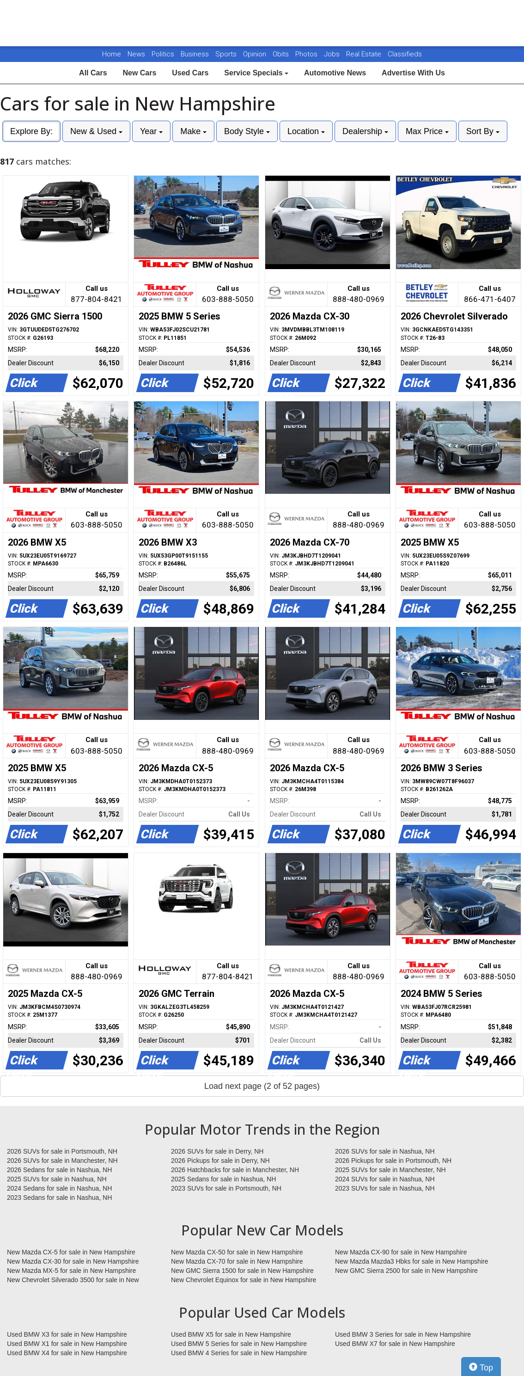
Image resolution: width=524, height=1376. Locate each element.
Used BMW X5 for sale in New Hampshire (231, 1334)
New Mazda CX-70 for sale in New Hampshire (237, 1261)
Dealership (365, 131)
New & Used (96, 131)
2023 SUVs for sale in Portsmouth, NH (226, 1188)
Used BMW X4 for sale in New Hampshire (67, 1353)
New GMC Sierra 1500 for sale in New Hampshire (242, 1270)
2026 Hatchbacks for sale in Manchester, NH (235, 1169)
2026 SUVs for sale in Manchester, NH (62, 1160)
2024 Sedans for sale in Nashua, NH (59, 1188)
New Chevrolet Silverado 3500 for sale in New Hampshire (73, 1280)
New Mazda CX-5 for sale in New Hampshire (71, 1252)
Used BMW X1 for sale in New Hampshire (67, 1343)
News (136, 54)
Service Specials (256, 73)
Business (196, 54)
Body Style (247, 131)
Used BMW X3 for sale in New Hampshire (67, 1334)
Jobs (332, 54)
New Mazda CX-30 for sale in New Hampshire (73, 1261)
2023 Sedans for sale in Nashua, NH (59, 1197)
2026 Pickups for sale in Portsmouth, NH (393, 1160)
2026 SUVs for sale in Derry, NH (217, 1151)
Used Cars (190, 73)
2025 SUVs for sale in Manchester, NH (390, 1169)
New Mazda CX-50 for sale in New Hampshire (237, 1252)
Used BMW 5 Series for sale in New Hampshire (239, 1343)
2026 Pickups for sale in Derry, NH (220, 1160)
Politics (163, 54)
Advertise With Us (413, 73)
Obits (282, 54)
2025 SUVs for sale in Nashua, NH (57, 1179)
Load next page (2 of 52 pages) (262, 1086)
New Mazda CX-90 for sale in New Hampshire (401, 1252)
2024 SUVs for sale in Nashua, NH (385, 1179)
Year (151, 131)
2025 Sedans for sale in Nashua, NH (223, 1179)
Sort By (483, 131)
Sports (226, 54)
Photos (307, 54)
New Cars (139, 73)
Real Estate (364, 54)
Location (306, 131)
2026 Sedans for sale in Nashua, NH (59, 1169)
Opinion (255, 54)
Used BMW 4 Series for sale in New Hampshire (239, 1353)
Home (111, 54)
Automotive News (335, 73)
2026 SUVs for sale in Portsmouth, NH (62, 1151)
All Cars (93, 73)
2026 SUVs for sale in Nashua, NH (385, 1151)
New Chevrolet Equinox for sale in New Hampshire (243, 1280)
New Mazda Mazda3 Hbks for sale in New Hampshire (411, 1261)
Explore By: (31, 131)
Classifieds (405, 54)
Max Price (427, 131)
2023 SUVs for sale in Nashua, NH (385, 1188)
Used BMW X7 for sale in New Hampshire (395, 1343)
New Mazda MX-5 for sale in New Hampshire (71, 1270)
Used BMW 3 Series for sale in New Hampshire (403, 1334)
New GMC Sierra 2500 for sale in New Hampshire (406, 1270)
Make (193, 131)
